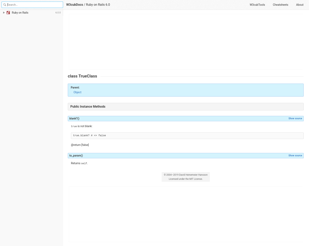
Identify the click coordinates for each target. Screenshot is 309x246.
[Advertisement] (186, 41)
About (299, 4)
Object (77, 92)
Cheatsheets (280, 4)
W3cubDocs (74, 5)
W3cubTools (257, 4)
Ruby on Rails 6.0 (98, 5)
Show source (295, 118)
